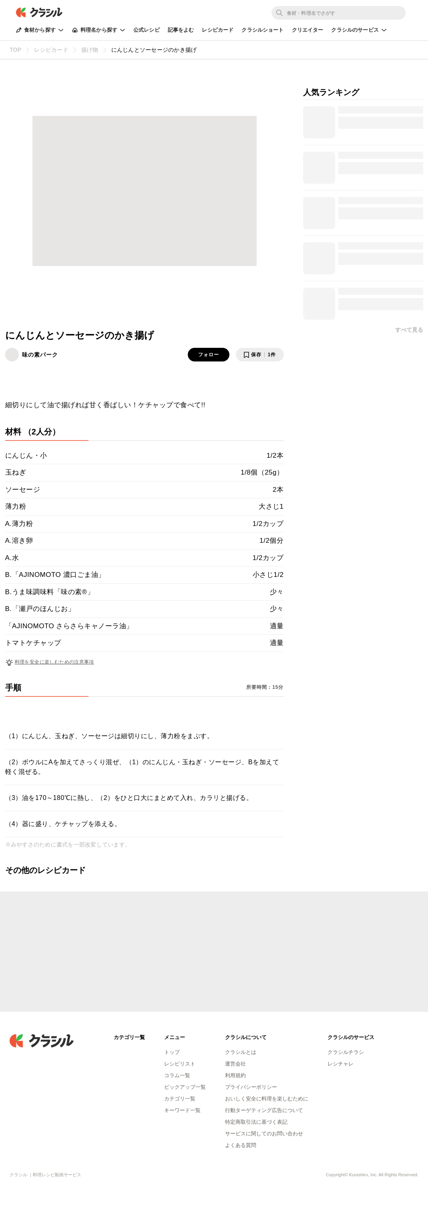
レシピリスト (179, 1064)
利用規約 (235, 1075)
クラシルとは (240, 1052)
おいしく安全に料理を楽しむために (266, 1099)
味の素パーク (40, 354)
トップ (172, 1052)
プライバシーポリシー (251, 1087)
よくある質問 (240, 1145)
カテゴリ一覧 (179, 1099)
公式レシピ (146, 30)
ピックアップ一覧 (185, 1087)
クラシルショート (262, 30)
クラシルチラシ (346, 1052)
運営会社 (235, 1064)
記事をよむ (181, 30)
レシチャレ (341, 1064)
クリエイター (308, 30)
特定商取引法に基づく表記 (256, 1122)
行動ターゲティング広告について (264, 1110)
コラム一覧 (177, 1075)
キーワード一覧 (182, 1110)
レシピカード (217, 30)
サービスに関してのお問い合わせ (264, 1134)
